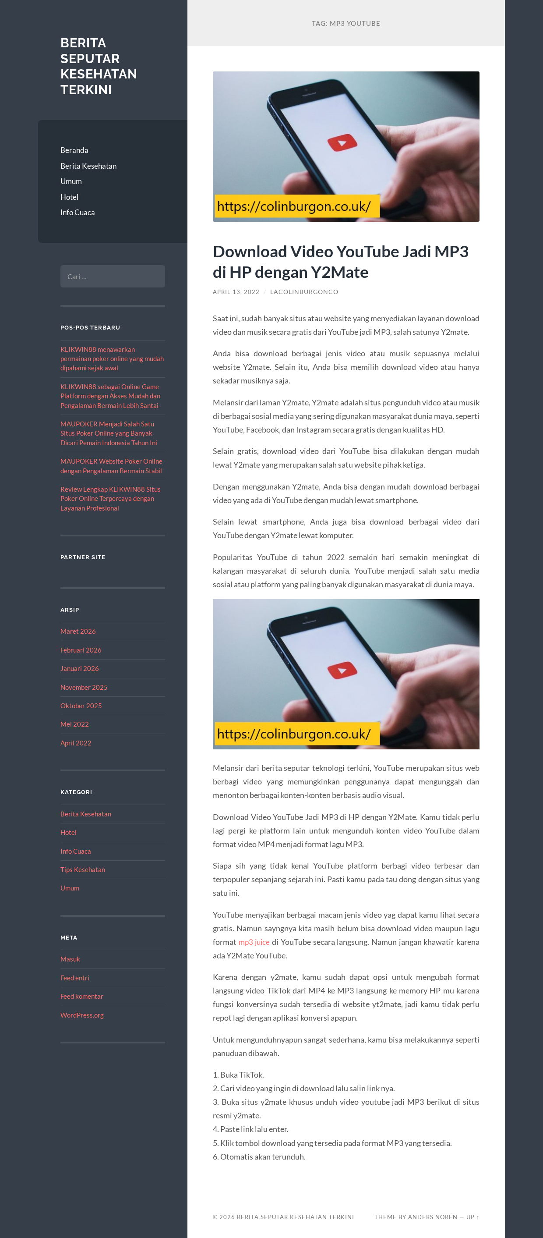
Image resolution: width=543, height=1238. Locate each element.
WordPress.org (82, 1015)
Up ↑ (473, 1216)
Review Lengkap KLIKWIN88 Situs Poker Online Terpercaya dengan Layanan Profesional (110, 498)
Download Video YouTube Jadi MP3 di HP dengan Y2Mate (328, 260)
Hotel (69, 197)
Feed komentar (81, 996)
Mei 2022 (74, 724)
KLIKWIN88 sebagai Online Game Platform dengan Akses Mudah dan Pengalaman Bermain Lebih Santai (110, 396)
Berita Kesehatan (88, 165)
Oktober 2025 (81, 705)
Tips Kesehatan (82, 869)
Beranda (74, 150)
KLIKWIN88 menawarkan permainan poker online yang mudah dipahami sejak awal (112, 358)
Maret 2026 (78, 631)
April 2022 (76, 743)
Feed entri (74, 978)
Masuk (70, 959)
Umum (71, 181)
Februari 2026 (81, 650)
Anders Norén (433, 1216)
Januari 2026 (79, 668)
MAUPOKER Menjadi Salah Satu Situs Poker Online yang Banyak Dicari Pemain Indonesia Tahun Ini (108, 433)
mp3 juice (255, 942)
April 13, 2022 (237, 291)
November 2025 (84, 687)
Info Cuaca (77, 212)
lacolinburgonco (306, 291)
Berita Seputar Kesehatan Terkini (100, 66)
